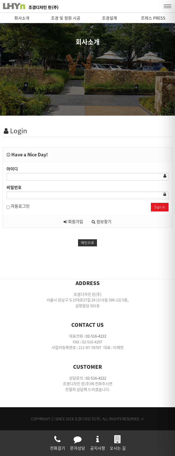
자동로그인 (18, 206)
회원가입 (73, 221)
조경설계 (109, 18)
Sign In (159, 207)
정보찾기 (101, 221)
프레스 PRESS (153, 18)
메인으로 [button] (87, 243)
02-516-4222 (96, 336)
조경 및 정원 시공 (65, 18)
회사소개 (21, 18)
